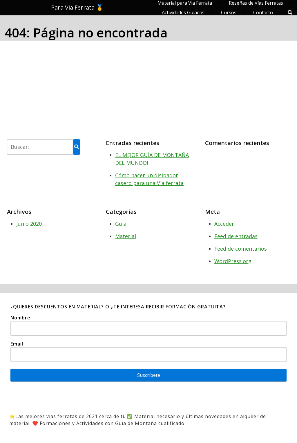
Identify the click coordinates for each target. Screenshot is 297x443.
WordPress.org (232, 261)
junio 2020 (29, 223)
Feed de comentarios (240, 248)
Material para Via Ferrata (184, 3)
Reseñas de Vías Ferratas (256, 3)
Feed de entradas (236, 236)
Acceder (224, 223)
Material (125, 236)
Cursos (228, 12)
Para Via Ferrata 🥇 (77, 7)
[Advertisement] (148, 88)
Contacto (263, 12)
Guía (120, 223)
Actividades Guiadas (183, 12)
